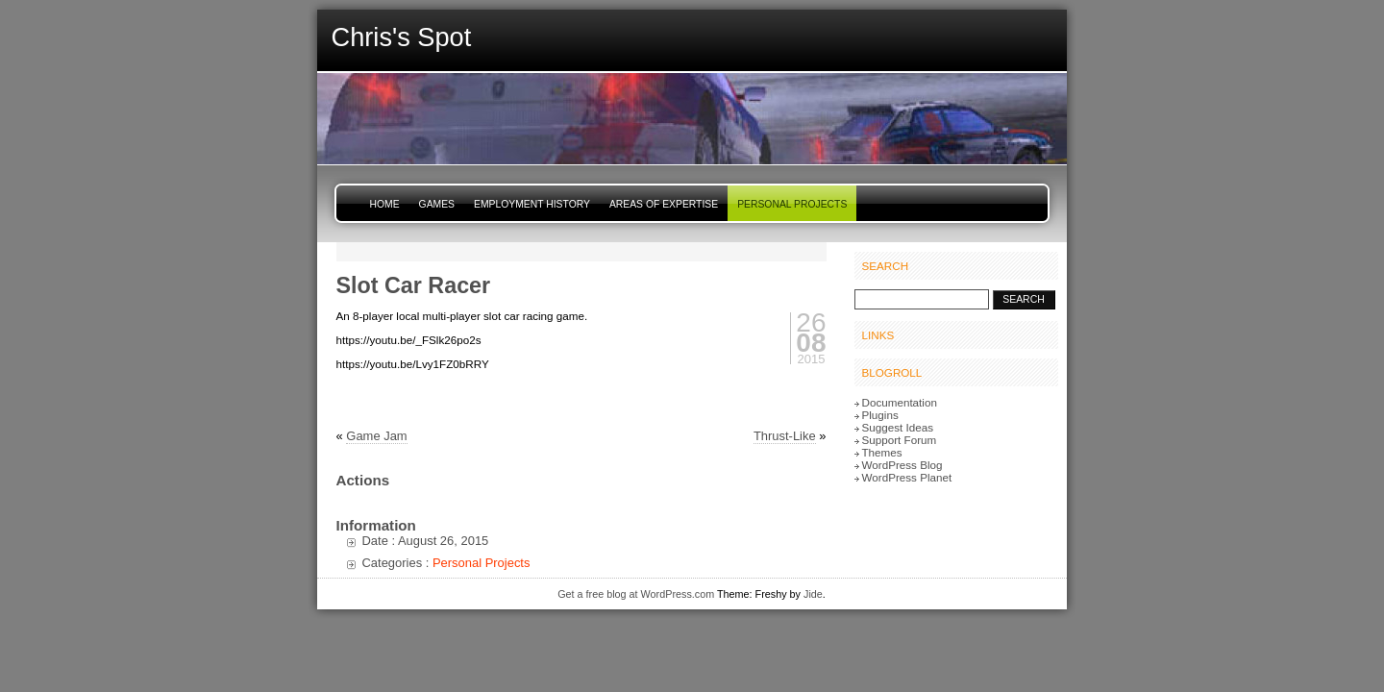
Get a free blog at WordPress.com (635, 594)
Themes (882, 452)
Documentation (899, 402)
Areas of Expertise (663, 204)
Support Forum (899, 439)
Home (385, 204)
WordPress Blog (902, 464)
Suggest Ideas (898, 427)
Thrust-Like (785, 436)
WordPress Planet (907, 477)
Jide (813, 594)
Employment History (532, 204)
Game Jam (376, 436)
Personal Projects (792, 204)
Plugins (880, 414)
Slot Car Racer (413, 285)
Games (437, 204)
